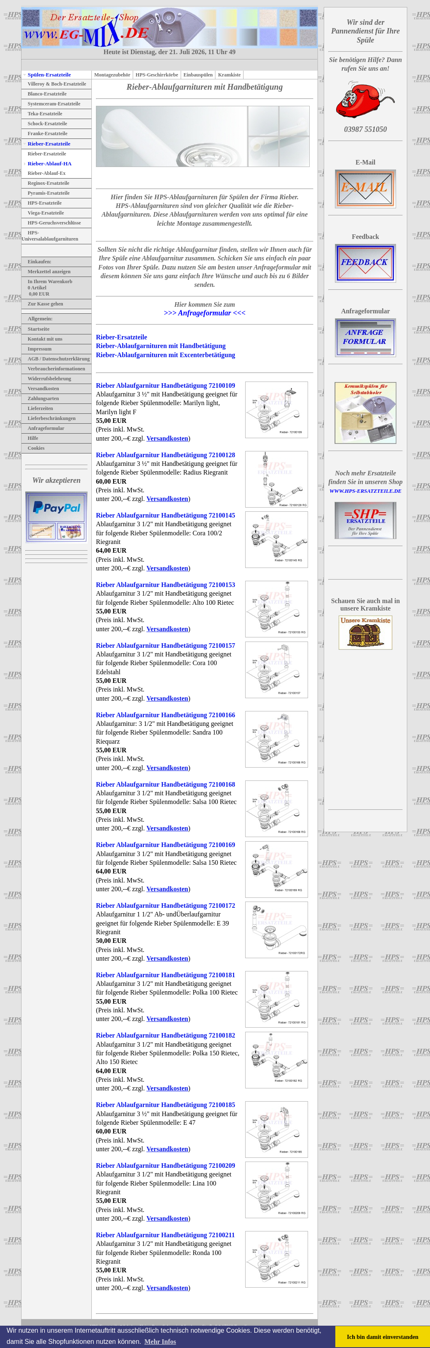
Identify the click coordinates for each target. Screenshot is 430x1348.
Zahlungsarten (40, 398)
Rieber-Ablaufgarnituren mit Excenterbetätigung (165, 354)
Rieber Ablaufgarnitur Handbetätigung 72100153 (165, 584)
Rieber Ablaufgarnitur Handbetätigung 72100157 (165, 645)
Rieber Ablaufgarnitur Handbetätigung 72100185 (165, 1104)
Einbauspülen (198, 75)
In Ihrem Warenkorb (47, 281)
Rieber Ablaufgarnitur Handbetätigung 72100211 (165, 1234)
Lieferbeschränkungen (49, 418)
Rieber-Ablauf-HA (47, 163)
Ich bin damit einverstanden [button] (382, 1337)
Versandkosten (40, 388)
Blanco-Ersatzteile (44, 94)
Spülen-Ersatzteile (46, 75)
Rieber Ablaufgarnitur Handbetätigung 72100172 (165, 905)
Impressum (37, 349)
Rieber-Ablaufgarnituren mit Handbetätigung (161, 345)
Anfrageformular (43, 428)
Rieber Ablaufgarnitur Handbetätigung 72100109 (165, 385)
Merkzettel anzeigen (46, 271)
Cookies (33, 448)
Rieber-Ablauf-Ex (44, 173)
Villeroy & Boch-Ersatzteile (54, 84)
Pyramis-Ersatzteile (45, 193)
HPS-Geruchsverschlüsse (51, 223)
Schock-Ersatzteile (44, 123)
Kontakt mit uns (42, 339)
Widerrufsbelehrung (46, 379)
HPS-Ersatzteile (42, 203)
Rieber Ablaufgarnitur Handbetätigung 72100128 (165, 454)
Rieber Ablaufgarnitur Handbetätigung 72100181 (165, 974)
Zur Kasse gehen (42, 304)
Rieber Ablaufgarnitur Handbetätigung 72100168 (165, 784)
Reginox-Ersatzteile (45, 183)
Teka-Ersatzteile (42, 114)
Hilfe (30, 438)
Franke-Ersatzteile (44, 133)
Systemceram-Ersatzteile (51, 104)
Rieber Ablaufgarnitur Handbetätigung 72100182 (165, 1035)
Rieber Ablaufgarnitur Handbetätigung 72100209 (165, 1165)
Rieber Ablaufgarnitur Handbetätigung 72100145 (165, 515)
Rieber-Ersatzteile (46, 144)
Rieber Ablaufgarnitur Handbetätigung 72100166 (165, 714)
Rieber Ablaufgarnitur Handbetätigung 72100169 (165, 844)
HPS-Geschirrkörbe (157, 75)
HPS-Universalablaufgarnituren (50, 236)
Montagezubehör (112, 75)
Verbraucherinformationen (53, 369)
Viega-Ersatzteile (43, 213)
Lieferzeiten (37, 408)
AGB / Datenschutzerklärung (56, 359)
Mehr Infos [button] (160, 1341)
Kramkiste (229, 75)
